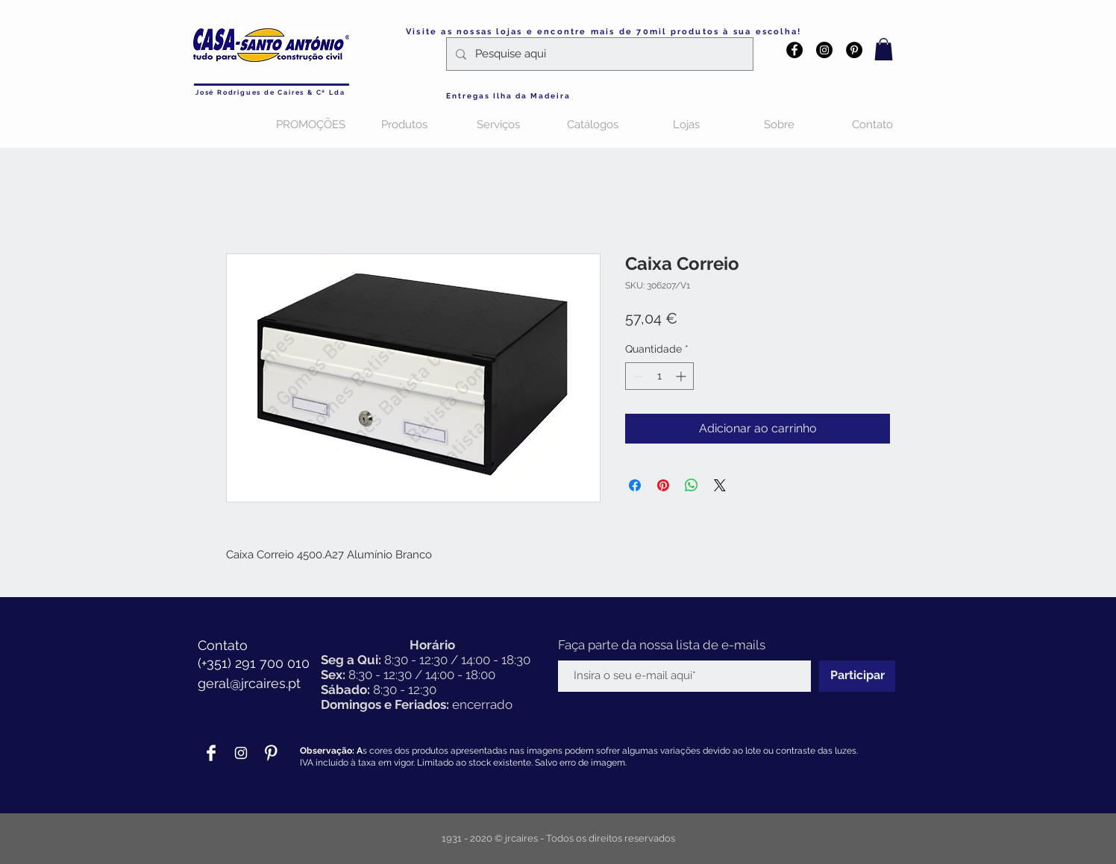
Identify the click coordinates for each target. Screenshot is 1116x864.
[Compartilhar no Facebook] (635, 485)
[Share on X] (720, 485)
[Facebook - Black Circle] (794, 50)
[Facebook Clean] (211, 753)
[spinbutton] (659, 376)
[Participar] (857, 676)
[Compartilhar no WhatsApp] (691, 485)
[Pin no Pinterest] (663, 485)
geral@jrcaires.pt (249, 683)
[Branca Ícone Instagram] (241, 753)
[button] (883, 49)
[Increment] (682, 376)
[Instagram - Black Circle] (824, 50)
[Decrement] (636, 376)
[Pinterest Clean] (271, 753)
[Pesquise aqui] (598, 54)
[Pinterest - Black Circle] (854, 50)
